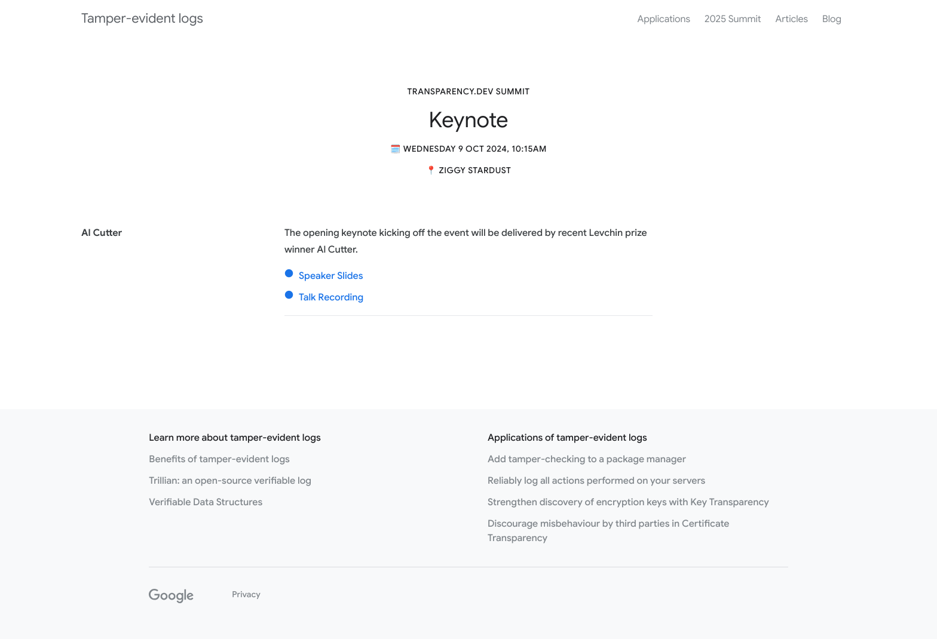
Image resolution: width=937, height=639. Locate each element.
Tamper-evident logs (142, 19)
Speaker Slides (331, 276)
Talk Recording (331, 297)
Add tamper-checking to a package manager (587, 459)
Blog (831, 19)
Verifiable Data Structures (205, 502)
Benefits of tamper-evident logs (219, 459)
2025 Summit (733, 19)
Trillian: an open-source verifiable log (230, 481)
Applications (663, 19)
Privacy (246, 594)
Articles (792, 19)
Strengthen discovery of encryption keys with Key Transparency (628, 502)
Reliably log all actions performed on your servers (596, 481)
